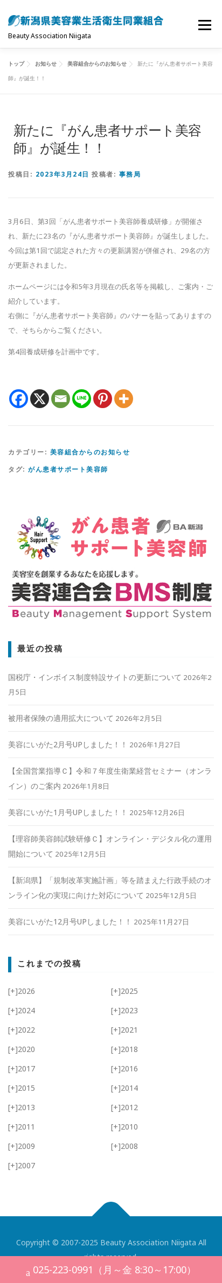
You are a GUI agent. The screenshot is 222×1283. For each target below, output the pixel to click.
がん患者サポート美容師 (68, 469)
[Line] (81, 398)
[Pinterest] (102, 398)
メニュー (204, 25)
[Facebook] (18, 398)
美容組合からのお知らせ (90, 452)
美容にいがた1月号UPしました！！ (68, 812)
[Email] (60, 398)
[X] (39, 398)
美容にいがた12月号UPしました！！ (70, 921)
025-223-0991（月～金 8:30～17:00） (111, 1271)
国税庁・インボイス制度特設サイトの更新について (95, 677)
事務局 (130, 174)
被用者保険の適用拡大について (61, 718)
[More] (123, 398)
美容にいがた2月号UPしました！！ (68, 744)
